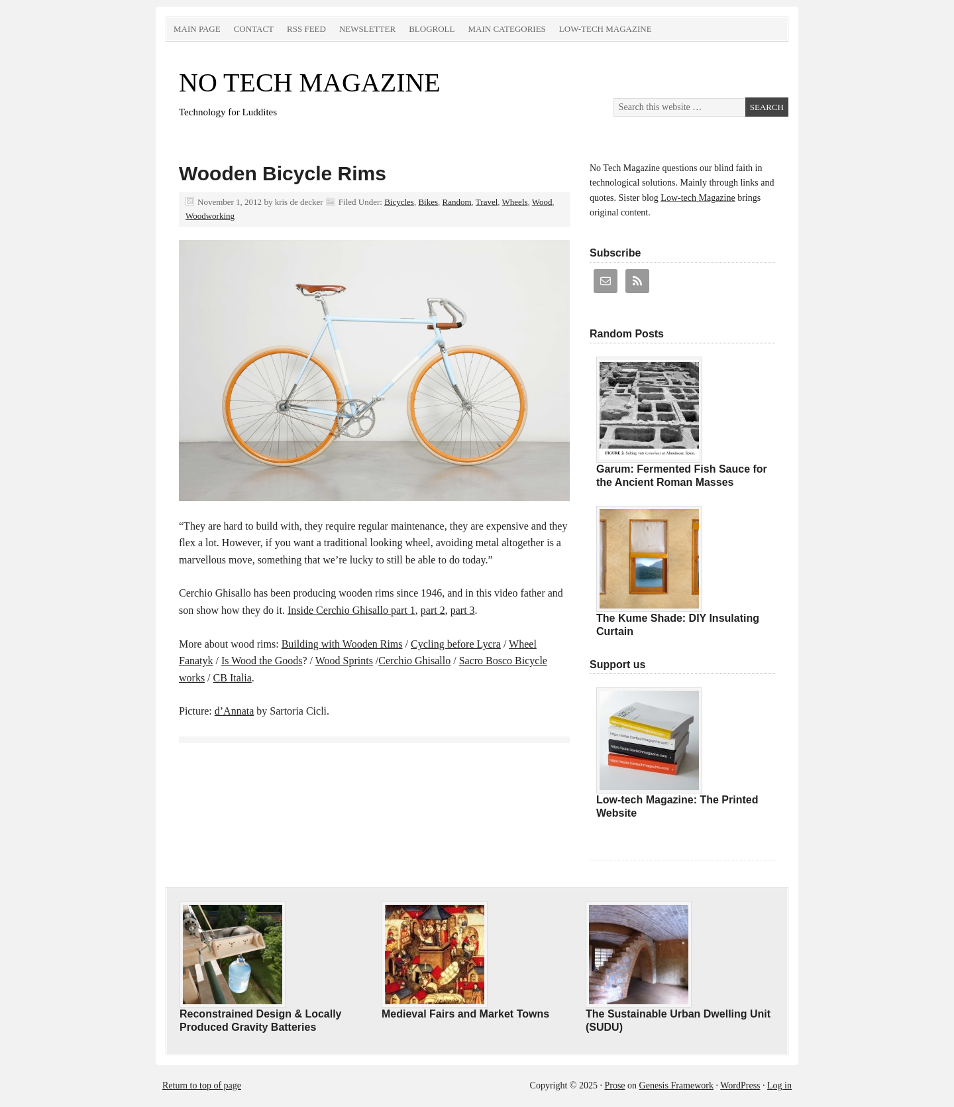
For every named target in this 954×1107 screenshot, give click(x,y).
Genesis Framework (676, 1085)
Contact (254, 29)
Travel (487, 202)
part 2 (433, 610)
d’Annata (234, 711)
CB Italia (232, 677)
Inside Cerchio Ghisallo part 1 (351, 610)
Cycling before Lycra (456, 644)
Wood (542, 202)
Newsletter (367, 29)
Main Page (197, 29)
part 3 (462, 610)
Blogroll (431, 29)
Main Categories (506, 29)
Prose (614, 1085)
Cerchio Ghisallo (414, 660)
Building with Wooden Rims (342, 644)
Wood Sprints (344, 660)
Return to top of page (201, 1085)
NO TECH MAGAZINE (310, 82)
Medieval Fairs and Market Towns (465, 1014)
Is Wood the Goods (261, 660)
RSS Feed (306, 29)
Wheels (515, 202)
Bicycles (399, 202)
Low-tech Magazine (605, 29)
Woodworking (210, 216)
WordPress (740, 1085)
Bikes (428, 202)
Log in (779, 1085)
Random (457, 202)
